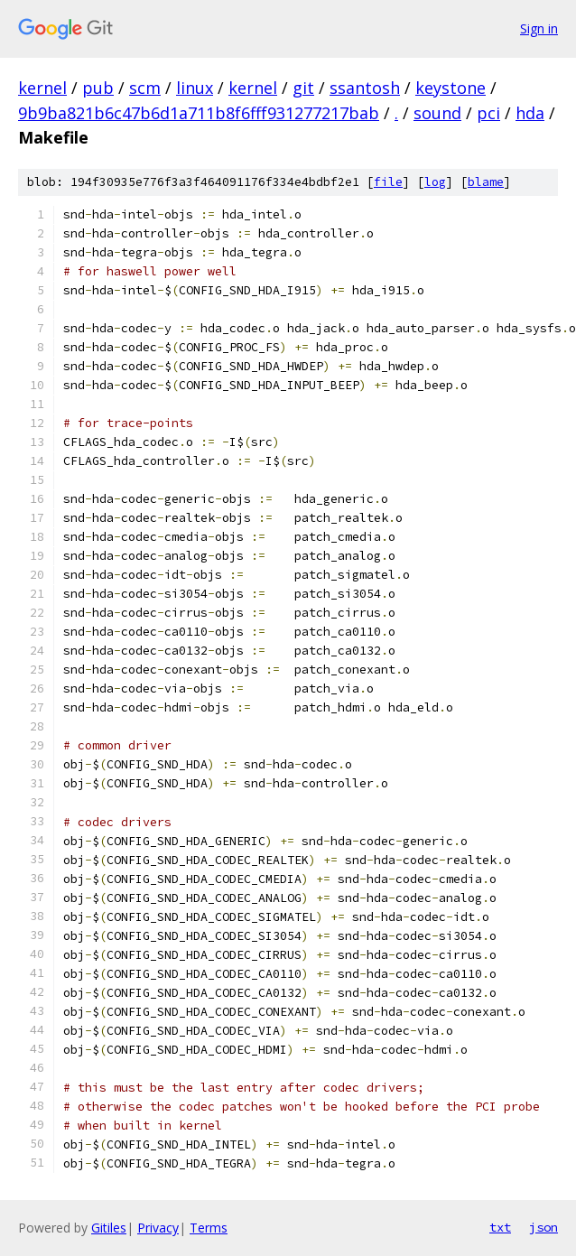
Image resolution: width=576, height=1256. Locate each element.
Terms (209, 1227)
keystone (450, 87)
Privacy (158, 1227)
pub (98, 87)
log (435, 182)
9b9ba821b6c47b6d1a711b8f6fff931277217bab (198, 113)
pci (488, 113)
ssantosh (365, 87)
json (543, 1227)
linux (194, 87)
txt (500, 1227)
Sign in (539, 28)
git (303, 87)
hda (530, 113)
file (388, 182)
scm (145, 87)
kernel (42, 87)
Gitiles (108, 1227)
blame (486, 182)
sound (437, 113)
